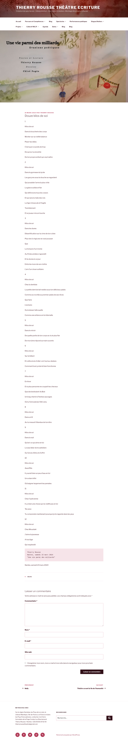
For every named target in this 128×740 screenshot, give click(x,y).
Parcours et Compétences (35, 21)
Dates (55, 27)
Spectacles (61, 21)
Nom (27, 630)
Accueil (18, 21)
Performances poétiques (78, 21)
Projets (19, 27)
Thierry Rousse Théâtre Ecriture (58, 7)
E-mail (28, 641)
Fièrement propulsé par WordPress (68, 735)
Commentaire (31, 601)
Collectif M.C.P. (32, 27)
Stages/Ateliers (97, 21)
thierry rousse (47, 112)
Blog (50, 21)
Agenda (45, 27)
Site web (28, 652)
